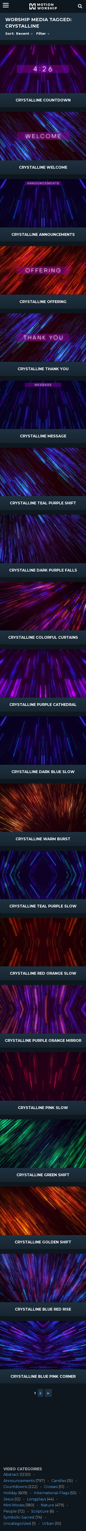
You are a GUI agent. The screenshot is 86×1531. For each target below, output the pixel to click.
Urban (48, 1523)
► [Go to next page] (48, 1393)
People (10, 1511)
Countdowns (15, 1487)
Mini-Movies (14, 1505)
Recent (24, 33)
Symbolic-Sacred (18, 1517)
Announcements (19, 1481)
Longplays (36, 1499)
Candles (58, 1481)
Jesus (8, 1499)
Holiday (10, 1493)
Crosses (51, 1487)
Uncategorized (17, 1523)
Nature (47, 1505)
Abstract (11, 1474)
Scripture (40, 1511)
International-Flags (51, 1493)
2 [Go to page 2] (40, 1393)
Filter (43, 33)
